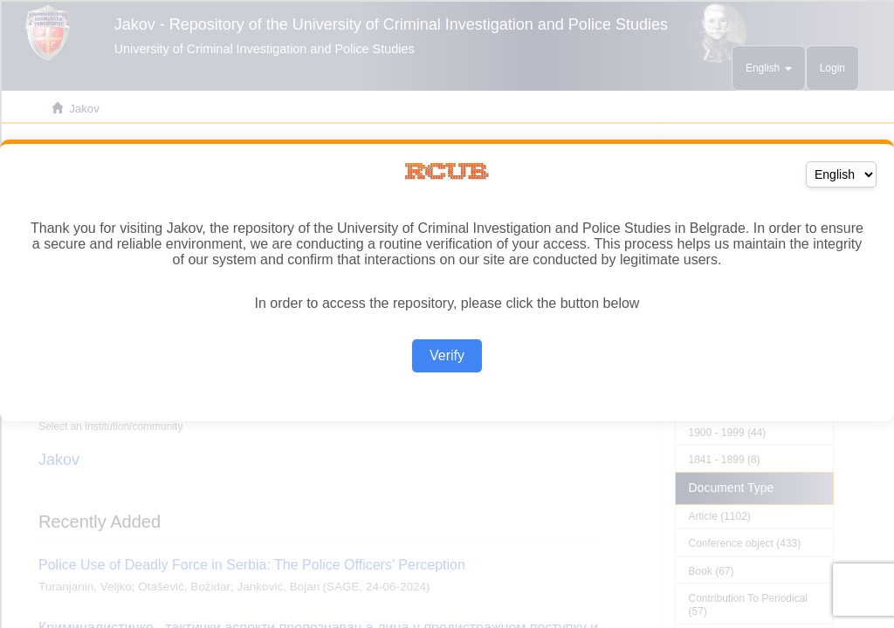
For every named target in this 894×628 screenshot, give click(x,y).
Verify (447, 355)
